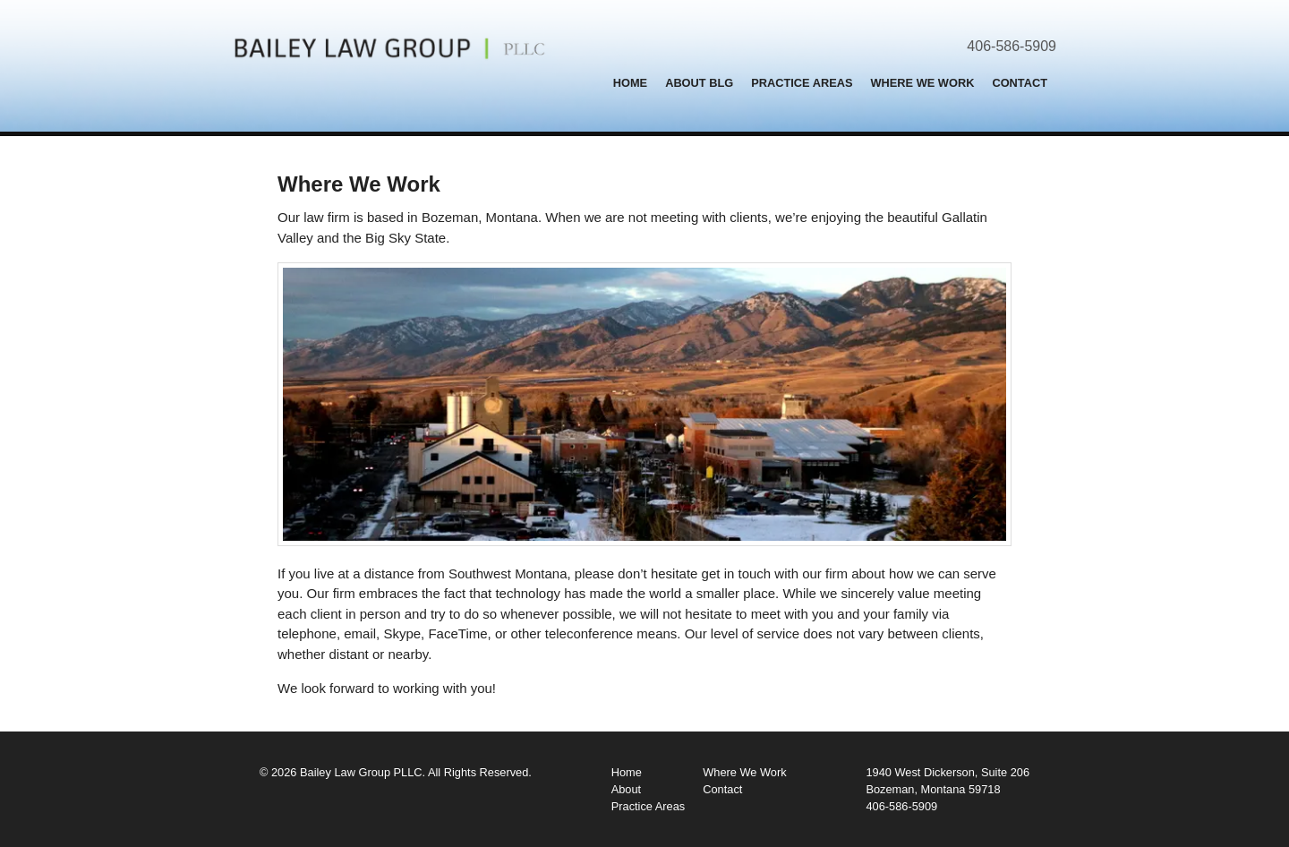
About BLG (699, 83)
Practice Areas (801, 83)
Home (630, 83)
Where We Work (923, 83)
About (626, 789)
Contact (1019, 83)
